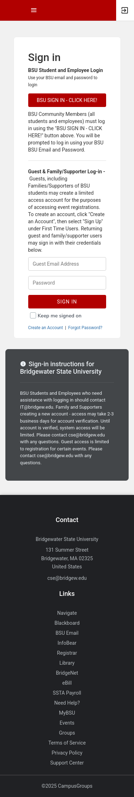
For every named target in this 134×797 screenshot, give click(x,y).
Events (67, 723)
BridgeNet (67, 673)
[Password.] (67, 283)
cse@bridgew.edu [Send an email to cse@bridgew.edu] (66, 578)
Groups (67, 733)
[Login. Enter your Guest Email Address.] (67, 264)
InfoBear (67, 643)
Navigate (67, 613)
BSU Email (66, 633)
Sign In (67, 302)
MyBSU (67, 713)
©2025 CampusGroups (67, 786)
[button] (9, 10)
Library (66, 663)
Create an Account (45, 327)
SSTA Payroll (67, 693)
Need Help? (67, 703)
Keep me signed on (60, 315)
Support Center (67, 763)
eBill (66, 683)
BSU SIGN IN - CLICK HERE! (67, 100)
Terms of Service (67, 743)
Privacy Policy (66, 753)
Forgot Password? (85, 327)
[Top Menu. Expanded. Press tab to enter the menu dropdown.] (34, 10)
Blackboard (66, 623)
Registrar (67, 653)
